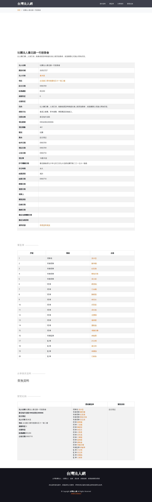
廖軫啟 (94, 325)
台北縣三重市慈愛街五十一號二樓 (52, 81)
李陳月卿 (95, 330)
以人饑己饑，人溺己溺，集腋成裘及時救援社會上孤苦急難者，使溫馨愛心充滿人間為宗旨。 (52, 56)
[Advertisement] (76, 34)
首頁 (18, 10)
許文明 (94, 341)
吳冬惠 (94, 310)
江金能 (94, 289)
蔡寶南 (94, 284)
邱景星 (94, 305)
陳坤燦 (94, 263)
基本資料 (103, 4)
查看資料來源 (45, 225)
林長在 (94, 299)
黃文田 (94, 346)
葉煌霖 (94, 320)
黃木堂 (42, 75)
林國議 (94, 351)
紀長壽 (94, 268)
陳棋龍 (94, 294)
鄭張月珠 (95, 274)
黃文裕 (94, 279)
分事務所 (120, 4)
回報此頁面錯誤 (76, 494)
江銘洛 (94, 356)
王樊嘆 (94, 315)
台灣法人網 (25, 4)
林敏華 (94, 335)
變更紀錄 (130, 4)
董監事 (111, 4)
